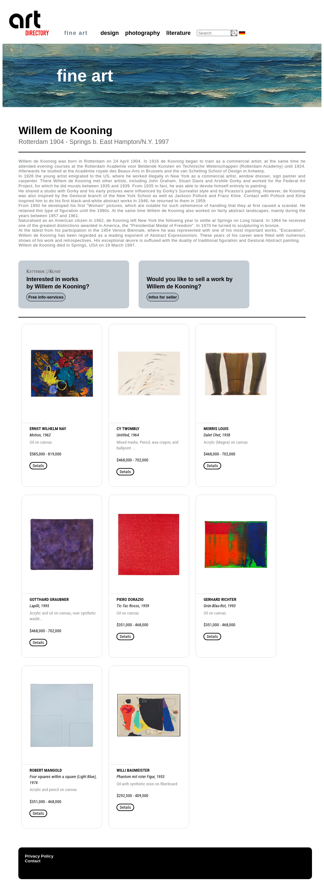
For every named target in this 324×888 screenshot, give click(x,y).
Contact (32, 861)
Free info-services (45, 297)
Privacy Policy (39, 856)
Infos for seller (162, 297)
